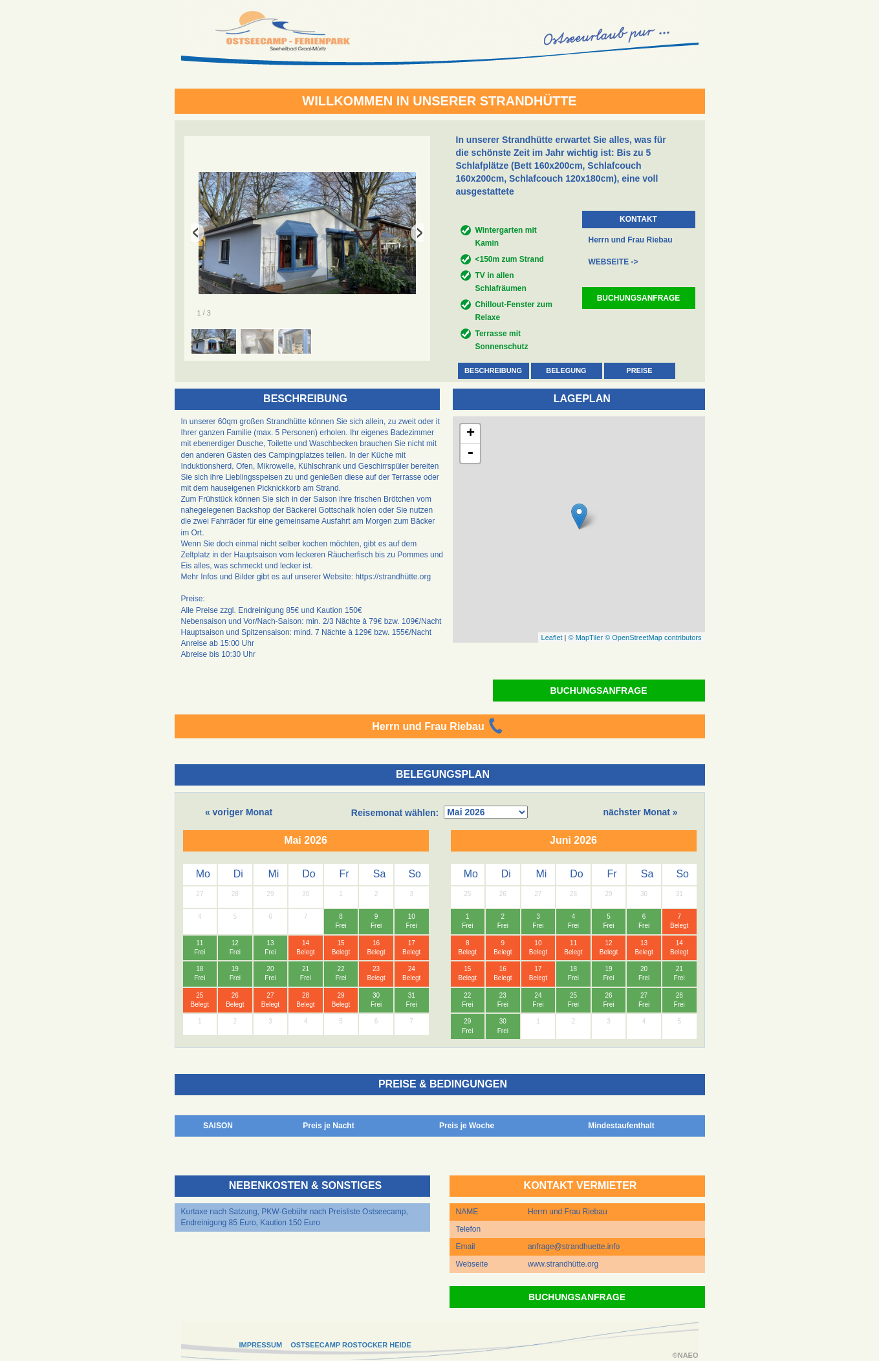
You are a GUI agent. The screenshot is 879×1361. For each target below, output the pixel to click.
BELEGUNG (566, 370)
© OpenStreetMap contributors (653, 637)
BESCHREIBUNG (493, 370)
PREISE (639, 370)
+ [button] (470, 434)
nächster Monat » (640, 812)
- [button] (470, 453)
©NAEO (686, 1355)
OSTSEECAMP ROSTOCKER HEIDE (350, 1345)
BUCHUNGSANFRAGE (638, 298)
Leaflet (552, 637)
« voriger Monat (238, 812)
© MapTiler (586, 637)
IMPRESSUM (261, 1345)
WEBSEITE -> (613, 261)
